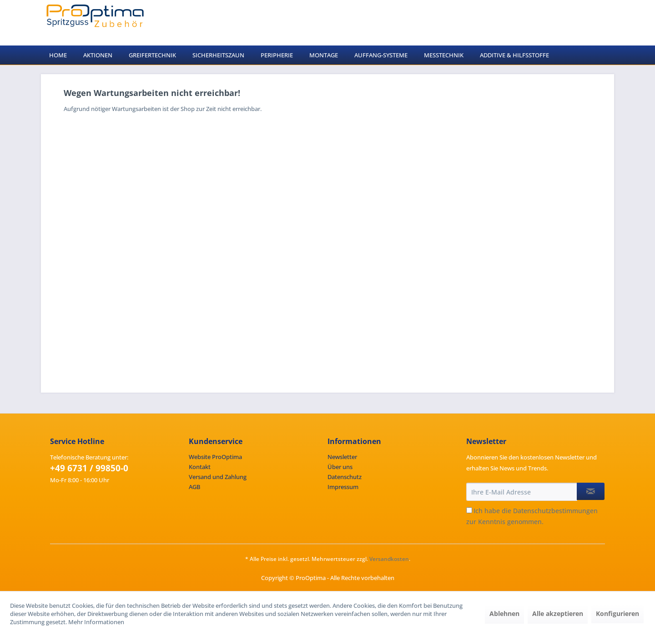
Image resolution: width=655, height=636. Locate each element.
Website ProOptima (215, 457)
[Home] (58, 55)
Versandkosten (389, 559)
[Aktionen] (98, 55)
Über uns (340, 467)
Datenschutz (345, 477)
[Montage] (323, 55)
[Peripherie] (276, 55)
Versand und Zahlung (218, 477)
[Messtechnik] (444, 55)
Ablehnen (504, 613)
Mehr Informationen (96, 622)
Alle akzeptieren (557, 613)
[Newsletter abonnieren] (591, 491)
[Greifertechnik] (152, 55)
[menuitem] (58, 55)
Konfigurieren (617, 613)
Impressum (343, 487)
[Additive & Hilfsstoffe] (514, 55)
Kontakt (200, 467)
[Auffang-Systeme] (381, 55)
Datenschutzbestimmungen (555, 510)
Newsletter (342, 457)
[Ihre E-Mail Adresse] (521, 492)
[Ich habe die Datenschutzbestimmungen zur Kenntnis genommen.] (469, 510)
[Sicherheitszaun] (218, 55)
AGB (194, 487)
